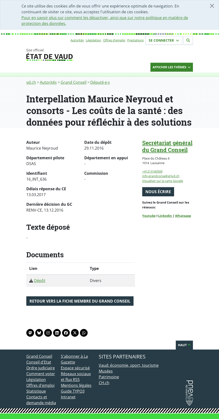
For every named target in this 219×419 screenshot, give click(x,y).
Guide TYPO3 (73, 391)
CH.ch (104, 382)
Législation (93, 40)
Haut (184, 345)
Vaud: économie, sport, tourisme (129, 365)
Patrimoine (109, 377)
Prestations (135, 40)
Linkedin (165, 215)
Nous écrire (158, 191)
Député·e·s (100, 82)
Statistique (36, 391)
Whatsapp (183, 215)
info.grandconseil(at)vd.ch (160, 176)
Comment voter (40, 373)
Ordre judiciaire (40, 368)
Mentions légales (76, 385)
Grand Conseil (73, 82)
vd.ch (31, 82)
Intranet (68, 397)
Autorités (77, 40)
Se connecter (164, 40)
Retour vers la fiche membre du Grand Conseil (79, 301)
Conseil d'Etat (38, 362)
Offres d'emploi (114, 40)
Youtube (149, 215)
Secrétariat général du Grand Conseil (167, 146)
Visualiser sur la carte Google (162, 181)
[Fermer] (212, 5)
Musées (106, 371)
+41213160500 (152, 171)
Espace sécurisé (75, 368)
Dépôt (39, 280)
